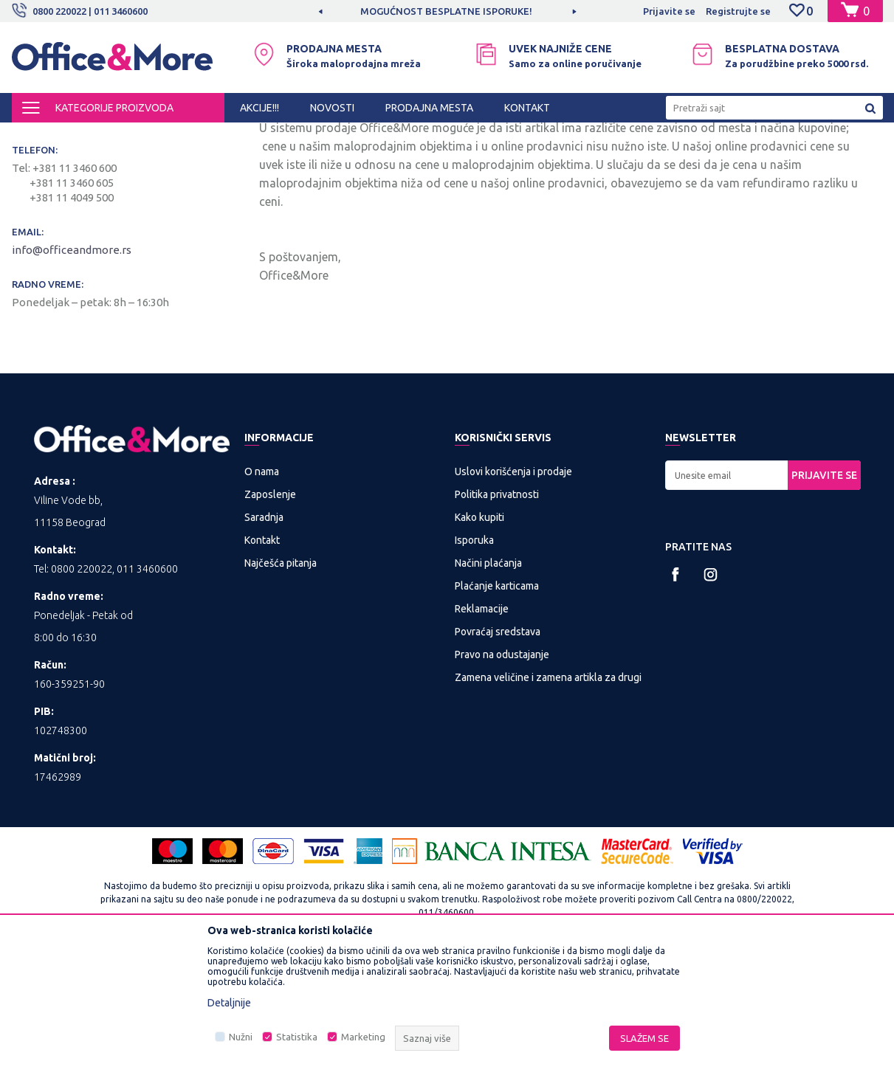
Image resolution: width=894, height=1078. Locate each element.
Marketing (363, 1037)
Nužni (240, 1037)
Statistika (296, 1037)
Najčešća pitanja (280, 685)
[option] (447, 11)
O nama (261, 594)
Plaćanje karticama (497, 708)
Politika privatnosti (497, 617)
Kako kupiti (479, 640)
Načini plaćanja (488, 685)
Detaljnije (229, 1003)
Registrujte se (738, 11)
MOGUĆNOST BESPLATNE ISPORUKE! (446, 11)
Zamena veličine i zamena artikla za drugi (548, 800)
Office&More (40, 136)
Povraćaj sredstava (497, 754)
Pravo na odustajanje (502, 777)
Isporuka (474, 662)
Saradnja (263, 640)
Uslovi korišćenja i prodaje (513, 594)
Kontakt (262, 662)
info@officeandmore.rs (73, 372)
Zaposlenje (270, 617)
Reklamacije (482, 731)
